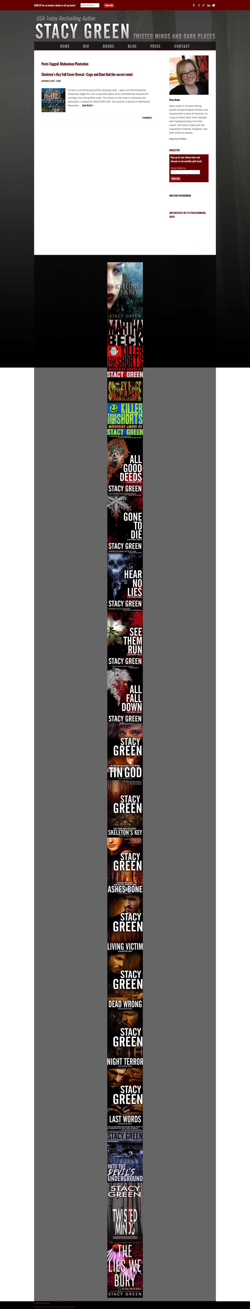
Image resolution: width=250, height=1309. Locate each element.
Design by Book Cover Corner (43, 1307)
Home (65, 46)
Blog (132, 46)
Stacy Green (174, 100)
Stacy (58, 81)
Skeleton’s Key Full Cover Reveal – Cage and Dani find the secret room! (87, 74)
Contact (182, 46)
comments (147, 118)
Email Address (178, 168)
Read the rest (88, 105)
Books (108, 46)
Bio (86, 46)
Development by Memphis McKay (64, 1307)
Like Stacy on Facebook (180, 195)
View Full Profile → (179, 138)
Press (155, 46)
